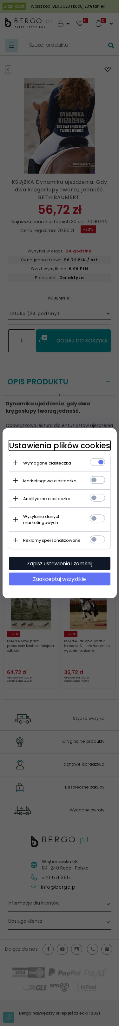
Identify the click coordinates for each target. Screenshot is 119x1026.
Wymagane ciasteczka (47, 463)
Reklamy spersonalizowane (52, 540)
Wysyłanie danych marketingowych (42, 519)
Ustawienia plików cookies (59, 445)
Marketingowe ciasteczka (49, 481)
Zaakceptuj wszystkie (59, 578)
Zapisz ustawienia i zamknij (59, 563)
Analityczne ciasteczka (46, 498)
